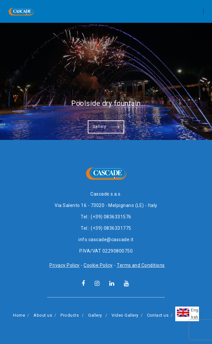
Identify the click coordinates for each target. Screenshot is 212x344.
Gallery (106, 126)
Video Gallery (125, 315)
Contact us (158, 315)
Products (69, 315)
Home (19, 315)
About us (42, 315)
